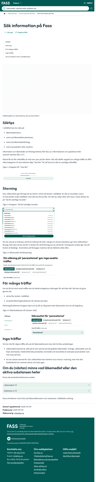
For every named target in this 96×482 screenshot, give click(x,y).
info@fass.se (18, 456)
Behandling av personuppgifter (46, 459)
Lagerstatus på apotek (72, 453)
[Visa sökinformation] (91, 8)
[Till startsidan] (5, 14)
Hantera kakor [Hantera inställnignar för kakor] (39, 473)
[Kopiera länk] (21, 32)
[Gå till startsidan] (5, 3)
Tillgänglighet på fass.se (43, 456)
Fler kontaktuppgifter (15, 463)
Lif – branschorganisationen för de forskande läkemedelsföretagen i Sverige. (40, 432)
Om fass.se (38, 453)
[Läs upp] (9, 32)
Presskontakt (39, 463)
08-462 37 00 (19, 453)
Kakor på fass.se (40, 466)
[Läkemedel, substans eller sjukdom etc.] (47, 8)
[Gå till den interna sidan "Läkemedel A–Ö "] (47, 385)
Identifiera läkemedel (71, 456)
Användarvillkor (40, 469)
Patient (17, 3)
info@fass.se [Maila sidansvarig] (19, 413)
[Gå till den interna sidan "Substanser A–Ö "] (47, 390)
